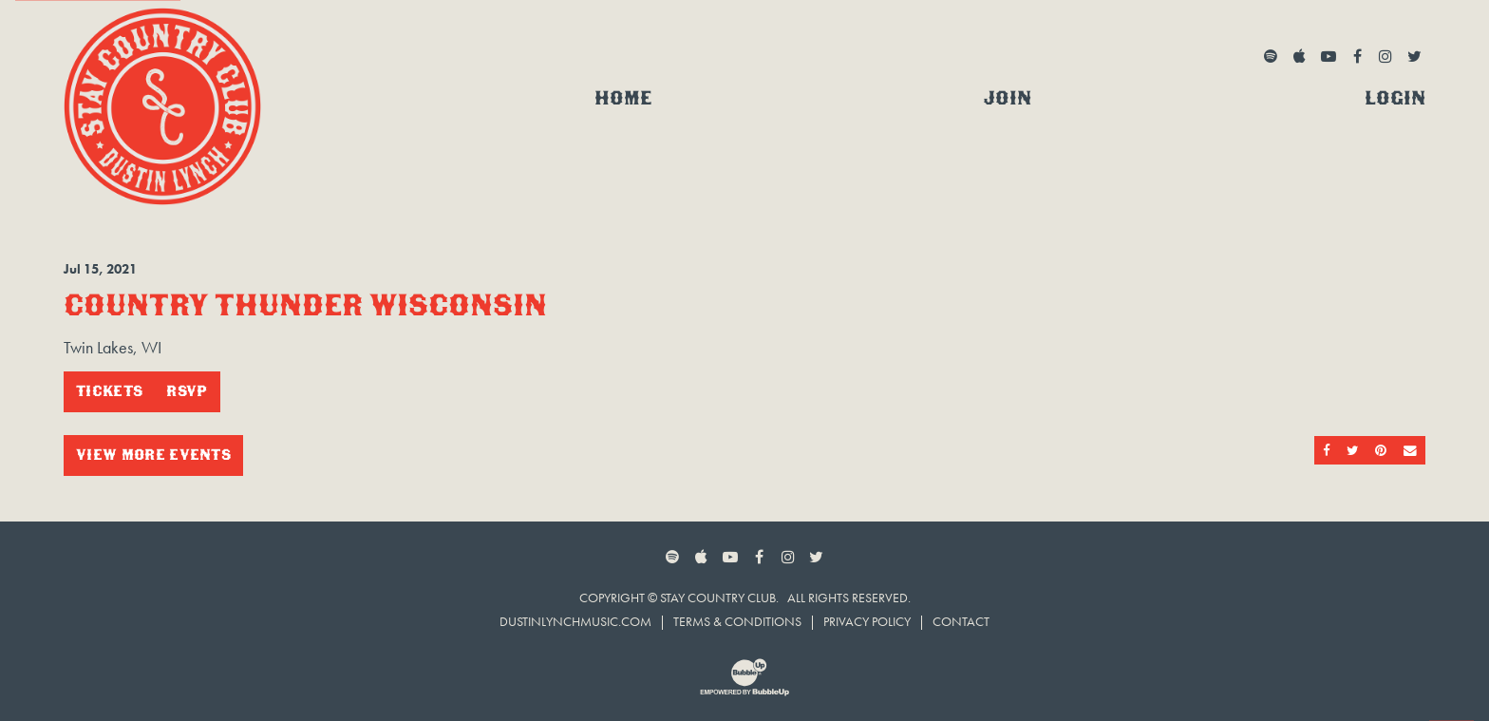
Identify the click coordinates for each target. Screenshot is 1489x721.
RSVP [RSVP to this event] (186, 391)
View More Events (153, 455)
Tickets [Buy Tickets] (109, 391)
